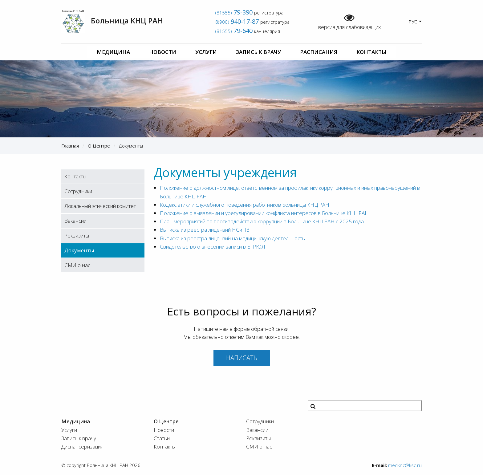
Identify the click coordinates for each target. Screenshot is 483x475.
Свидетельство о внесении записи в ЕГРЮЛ (212, 246)
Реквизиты (76, 235)
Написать (241, 358)
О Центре (99, 146)
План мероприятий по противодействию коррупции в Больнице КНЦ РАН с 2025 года (262, 221)
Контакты (371, 51)
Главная (70, 146)
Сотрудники (78, 191)
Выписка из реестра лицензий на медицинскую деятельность (232, 238)
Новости (162, 51)
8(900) (237, 22)
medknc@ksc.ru (405, 465)
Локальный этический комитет (100, 205)
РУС (415, 21)
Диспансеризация (82, 446)
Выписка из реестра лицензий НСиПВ (205, 229)
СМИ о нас (77, 265)
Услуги (206, 51)
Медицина (113, 51)
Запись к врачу (258, 51)
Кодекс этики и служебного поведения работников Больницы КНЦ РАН (244, 204)
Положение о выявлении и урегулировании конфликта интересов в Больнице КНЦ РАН (264, 213)
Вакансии (75, 220)
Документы (79, 250)
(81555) (234, 13)
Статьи (162, 438)
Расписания (318, 51)
